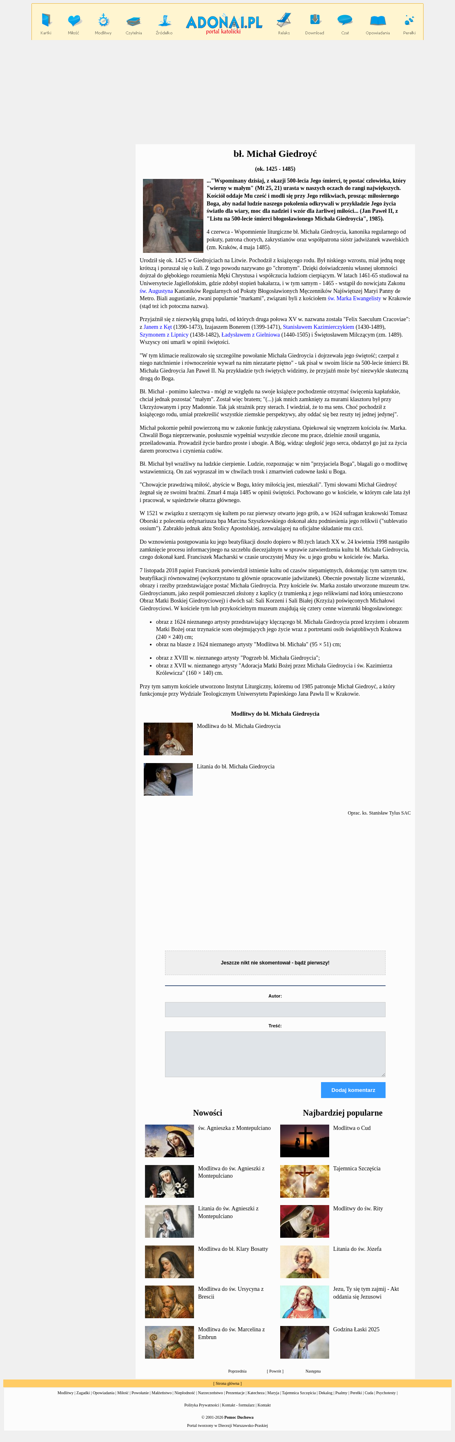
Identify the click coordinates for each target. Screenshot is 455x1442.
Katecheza (256, 1400)
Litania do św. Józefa (357, 1256)
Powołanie (140, 1400)
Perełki (356, 1400)
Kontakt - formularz (238, 1412)
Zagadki (83, 1400)
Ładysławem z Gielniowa (250, 335)
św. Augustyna (156, 291)
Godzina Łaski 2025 (356, 1337)
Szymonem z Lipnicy (164, 335)
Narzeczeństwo (210, 1400)
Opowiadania (103, 1400)
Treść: (275, 1025)
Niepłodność (184, 1400)
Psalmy (341, 1400)
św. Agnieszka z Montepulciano (234, 1135)
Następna (313, 1378)
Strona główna (227, 1390)
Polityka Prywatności (201, 1412)
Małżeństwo (162, 1400)
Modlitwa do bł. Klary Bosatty (233, 1256)
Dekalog (325, 1400)
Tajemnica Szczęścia (357, 1176)
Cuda (369, 1400)
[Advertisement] (227, 92)
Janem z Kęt (158, 327)
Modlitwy (66, 1400)
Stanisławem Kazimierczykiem (319, 327)
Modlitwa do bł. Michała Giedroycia (239, 726)
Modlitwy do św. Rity (358, 1216)
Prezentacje (235, 1400)
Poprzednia (237, 1378)
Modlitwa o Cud (352, 1135)
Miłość (123, 1400)
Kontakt (264, 1412)
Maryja (273, 1400)
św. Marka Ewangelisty (354, 298)
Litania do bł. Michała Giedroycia (235, 766)
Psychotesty (386, 1400)
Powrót (275, 1378)
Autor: (275, 995)
